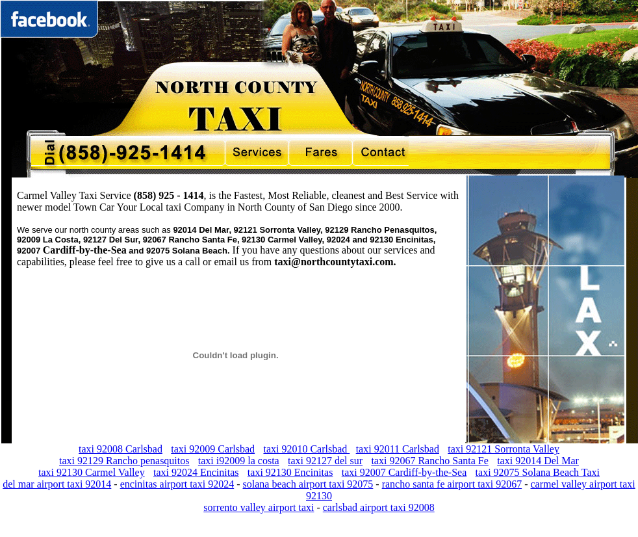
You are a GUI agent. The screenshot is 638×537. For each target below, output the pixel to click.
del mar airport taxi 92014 (57, 484)
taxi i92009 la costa (238, 460)
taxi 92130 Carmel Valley (91, 472)
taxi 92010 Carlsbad (306, 448)
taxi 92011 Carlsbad (397, 448)
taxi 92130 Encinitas (290, 472)
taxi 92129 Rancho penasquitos (124, 460)
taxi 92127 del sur (325, 460)
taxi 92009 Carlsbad (213, 448)
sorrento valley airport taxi (258, 507)
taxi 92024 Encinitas (196, 472)
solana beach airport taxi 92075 (308, 484)
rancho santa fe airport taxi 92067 (452, 484)
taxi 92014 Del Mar (538, 460)
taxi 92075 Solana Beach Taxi (538, 472)
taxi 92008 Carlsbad (120, 448)
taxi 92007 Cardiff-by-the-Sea (404, 472)
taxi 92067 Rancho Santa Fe (429, 460)
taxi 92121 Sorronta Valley (503, 448)
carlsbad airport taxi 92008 (379, 507)
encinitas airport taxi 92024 (177, 484)
